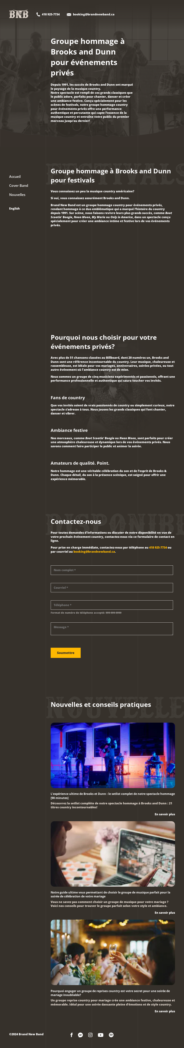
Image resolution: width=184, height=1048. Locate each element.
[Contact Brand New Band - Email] (90, 15)
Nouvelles (17, 194)
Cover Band (18, 185)
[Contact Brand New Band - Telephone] (48, 14)
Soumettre (65, 653)
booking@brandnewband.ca (94, 552)
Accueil (15, 176)
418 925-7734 (158, 547)
